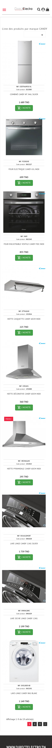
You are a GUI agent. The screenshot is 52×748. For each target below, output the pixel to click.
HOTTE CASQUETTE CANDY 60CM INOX (23, 319)
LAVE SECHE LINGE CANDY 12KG (24, 618)
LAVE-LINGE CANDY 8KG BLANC (24, 693)
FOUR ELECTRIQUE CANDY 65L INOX (24, 169)
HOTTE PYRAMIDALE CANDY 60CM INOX (24, 468)
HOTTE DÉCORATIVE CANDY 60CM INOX (24, 394)
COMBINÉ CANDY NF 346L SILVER (24, 94)
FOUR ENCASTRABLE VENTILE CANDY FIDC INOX (24, 244)
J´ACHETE (25, 108)
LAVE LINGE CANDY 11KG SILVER (24, 543)
